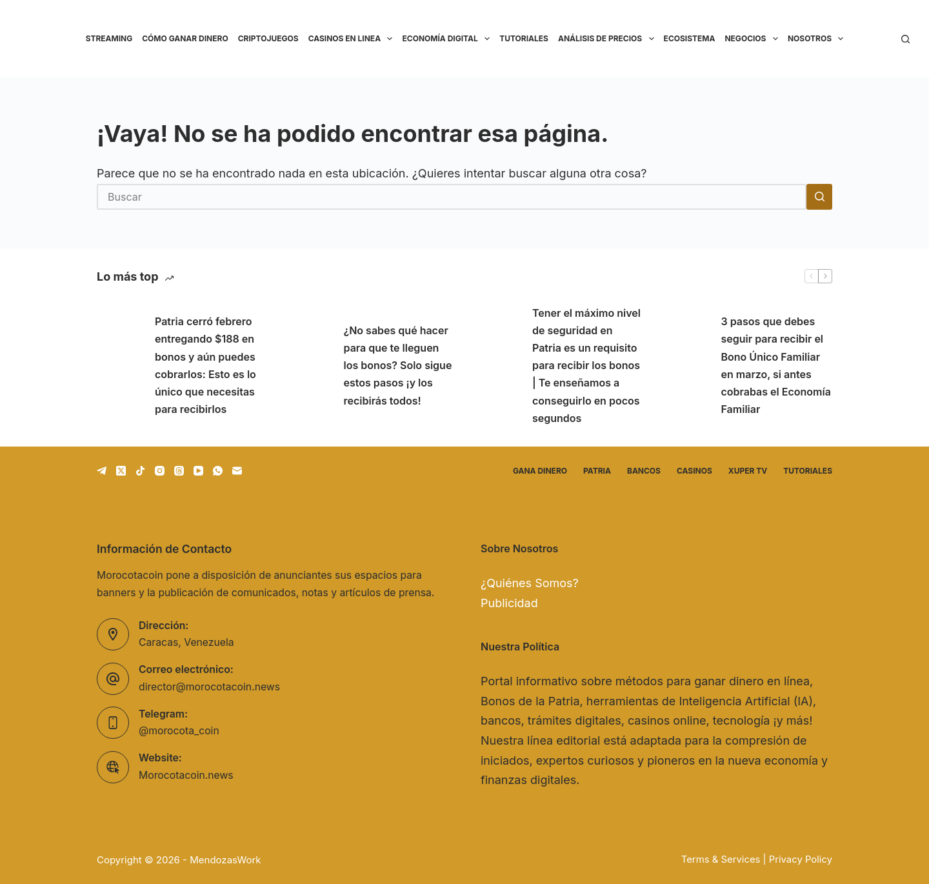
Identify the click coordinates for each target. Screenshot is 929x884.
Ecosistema (689, 38)
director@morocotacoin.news (209, 687)
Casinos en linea (352, 38)
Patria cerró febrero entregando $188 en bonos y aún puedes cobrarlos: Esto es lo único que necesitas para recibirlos (205, 365)
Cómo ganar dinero (185, 38)
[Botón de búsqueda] (819, 197)
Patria (597, 471)
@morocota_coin (179, 731)
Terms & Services (721, 859)
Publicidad (509, 603)
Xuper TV (747, 471)
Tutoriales (523, 38)
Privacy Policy (800, 859)
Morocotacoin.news (186, 775)
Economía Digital (448, 38)
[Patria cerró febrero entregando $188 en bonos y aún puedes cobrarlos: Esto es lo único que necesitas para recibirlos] (119, 365)
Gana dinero (540, 471)
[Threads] (179, 471)
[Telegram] (101, 471)
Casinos (694, 471)
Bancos (644, 471)
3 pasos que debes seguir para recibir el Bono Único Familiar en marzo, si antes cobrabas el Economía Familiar (776, 365)
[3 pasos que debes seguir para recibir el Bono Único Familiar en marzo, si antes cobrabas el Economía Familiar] (685, 365)
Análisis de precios (608, 38)
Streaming (109, 38)
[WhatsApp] (218, 471)
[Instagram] (160, 471)
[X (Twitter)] (121, 471)
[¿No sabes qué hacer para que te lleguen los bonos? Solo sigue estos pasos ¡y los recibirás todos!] (308, 365)
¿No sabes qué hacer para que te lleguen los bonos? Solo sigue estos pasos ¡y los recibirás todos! (398, 365)
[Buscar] (905, 39)
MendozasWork (225, 860)
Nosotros (818, 38)
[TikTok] (140, 471)
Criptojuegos (268, 38)
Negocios (753, 38)
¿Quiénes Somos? (530, 583)
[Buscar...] (451, 197)
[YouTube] (198, 471)
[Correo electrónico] (237, 471)
